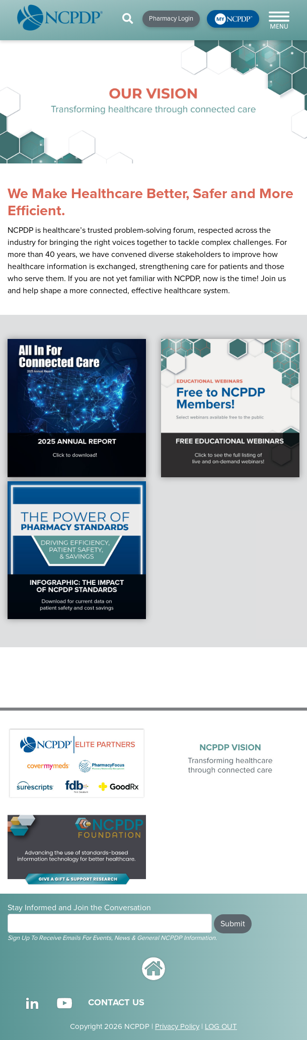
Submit (232, 924)
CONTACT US (116, 1002)
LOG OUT (221, 1026)
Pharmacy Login (171, 19)
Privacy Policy (177, 1026)
